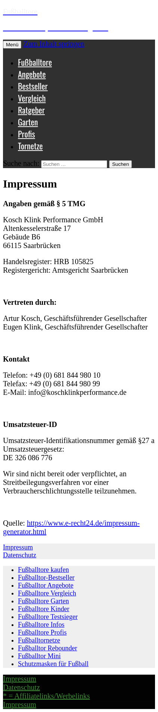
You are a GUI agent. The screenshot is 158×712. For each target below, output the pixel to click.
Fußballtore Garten (43, 601)
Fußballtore (35, 62)
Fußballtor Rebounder (47, 648)
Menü (12, 44)
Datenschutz (19, 555)
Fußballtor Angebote (45, 585)
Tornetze (30, 146)
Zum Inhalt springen (53, 44)
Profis (26, 134)
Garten (28, 122)
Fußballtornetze (39, 640)
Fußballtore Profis (42, 632)
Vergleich (32, 98)
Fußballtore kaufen (43, 569)
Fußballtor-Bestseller (46, 577)
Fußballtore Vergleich (47, 593)
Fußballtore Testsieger (48, 616)
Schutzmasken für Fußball (53, 664)
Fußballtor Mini (39, 656)
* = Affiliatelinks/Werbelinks (46, 696)
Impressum (18, 547)
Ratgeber (31, 110)
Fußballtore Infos (41, 624)
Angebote (32, 74)
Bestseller (33, 86)
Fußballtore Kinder (43, 609)
